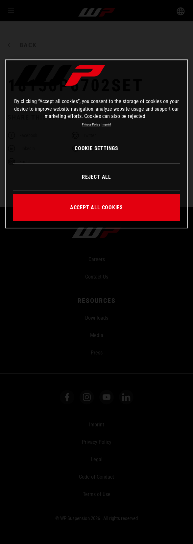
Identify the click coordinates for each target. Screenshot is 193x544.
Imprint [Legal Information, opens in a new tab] (106, 124)
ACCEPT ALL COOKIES (96, 207)
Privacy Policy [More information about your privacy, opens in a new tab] (91, 124)
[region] (96, 144)
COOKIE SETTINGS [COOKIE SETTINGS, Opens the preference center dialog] (96, 149)
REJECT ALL (96, 177)
